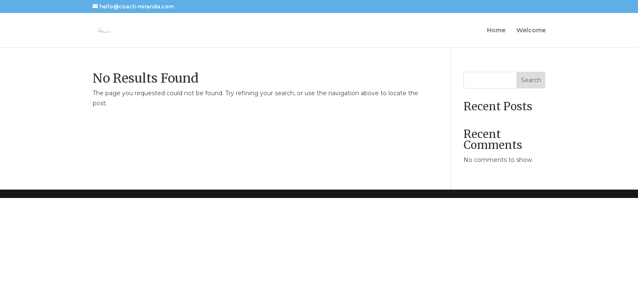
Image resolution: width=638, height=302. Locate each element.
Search (531, 80)
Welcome (531, 30)
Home (496, 30)
